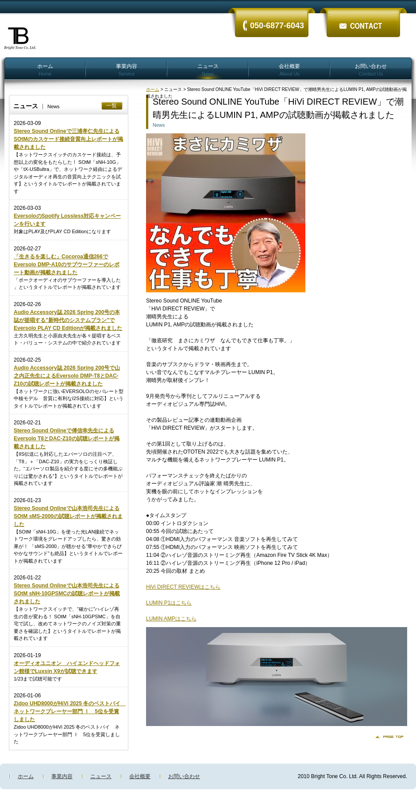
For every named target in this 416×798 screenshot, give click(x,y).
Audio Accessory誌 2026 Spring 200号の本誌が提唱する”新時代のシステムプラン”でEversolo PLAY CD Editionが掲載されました (68, 320)
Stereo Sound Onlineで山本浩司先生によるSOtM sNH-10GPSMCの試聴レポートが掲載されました (67, 593)
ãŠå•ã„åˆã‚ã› (362, 19)
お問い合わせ (371, 69)
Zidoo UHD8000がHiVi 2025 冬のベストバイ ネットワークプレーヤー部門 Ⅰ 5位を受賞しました (70, 711)
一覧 (111, 105)
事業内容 (126, 69)
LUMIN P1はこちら (169, 603)
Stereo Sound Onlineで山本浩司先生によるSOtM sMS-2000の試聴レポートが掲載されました (68, 516)
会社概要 (289, 69)
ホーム (45, 69)
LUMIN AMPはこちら (171, 619)
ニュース (208, 69)
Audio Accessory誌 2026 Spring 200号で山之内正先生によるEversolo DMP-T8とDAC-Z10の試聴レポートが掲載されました (67, 376)
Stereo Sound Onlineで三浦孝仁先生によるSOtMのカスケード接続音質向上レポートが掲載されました (68, 139)
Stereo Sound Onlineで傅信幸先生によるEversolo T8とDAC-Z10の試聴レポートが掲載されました (66, 438)
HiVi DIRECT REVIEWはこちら (183, 587)
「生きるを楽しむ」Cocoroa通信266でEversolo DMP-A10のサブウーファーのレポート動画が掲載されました (66, 264)
